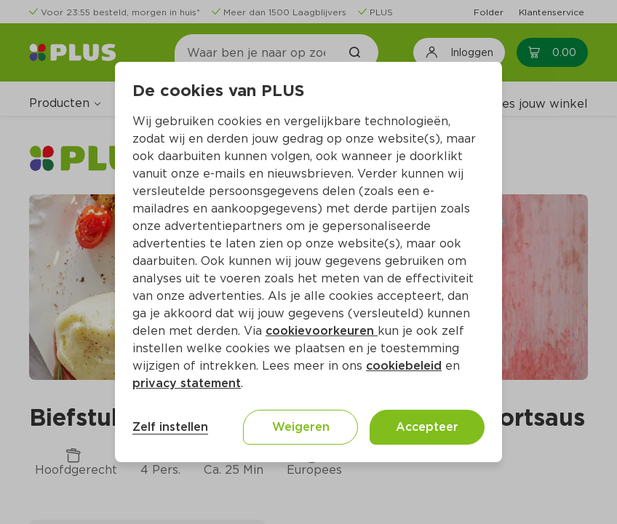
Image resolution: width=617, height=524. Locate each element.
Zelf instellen (170, 427)
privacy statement (186, 383)
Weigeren (301, 427)
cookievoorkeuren (322, 331)
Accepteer (427, 427)
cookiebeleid (404, 366)
